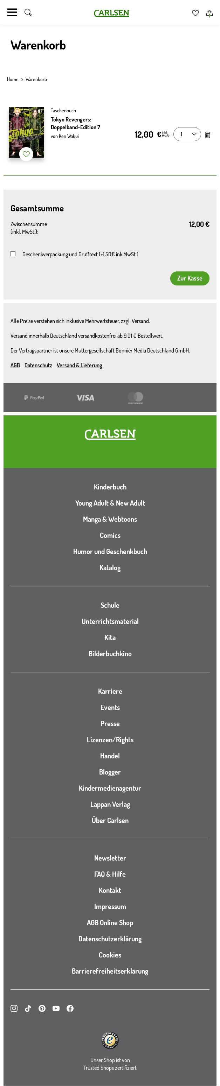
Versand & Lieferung (79, 365)
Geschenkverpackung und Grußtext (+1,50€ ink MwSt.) (80, 254)
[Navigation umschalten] (12, 12)
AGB (15, 365)
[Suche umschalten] (28, 12)
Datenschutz (38, 365)
